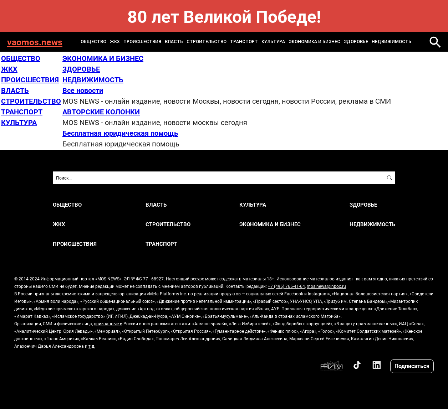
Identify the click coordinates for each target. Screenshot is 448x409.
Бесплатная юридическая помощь (120, 133)
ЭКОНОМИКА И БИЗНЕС (314, 41)
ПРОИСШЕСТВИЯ (142, 41)
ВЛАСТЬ (174, 41)
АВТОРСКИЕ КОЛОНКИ (101, 111)
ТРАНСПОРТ (244, 41)
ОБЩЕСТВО (93, 41)
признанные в (108, 323)
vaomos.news (34, 41)
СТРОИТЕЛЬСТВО (206, 41)
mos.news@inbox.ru (326, 286)
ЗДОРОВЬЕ (356, 41)
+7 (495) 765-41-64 (286, 286)
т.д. (91, 346)
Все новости (82, 90)
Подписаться (411, 365)
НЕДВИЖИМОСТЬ (391, 41)
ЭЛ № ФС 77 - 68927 (144, 278)
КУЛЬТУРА (273, 41)
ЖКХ (115, 41)
